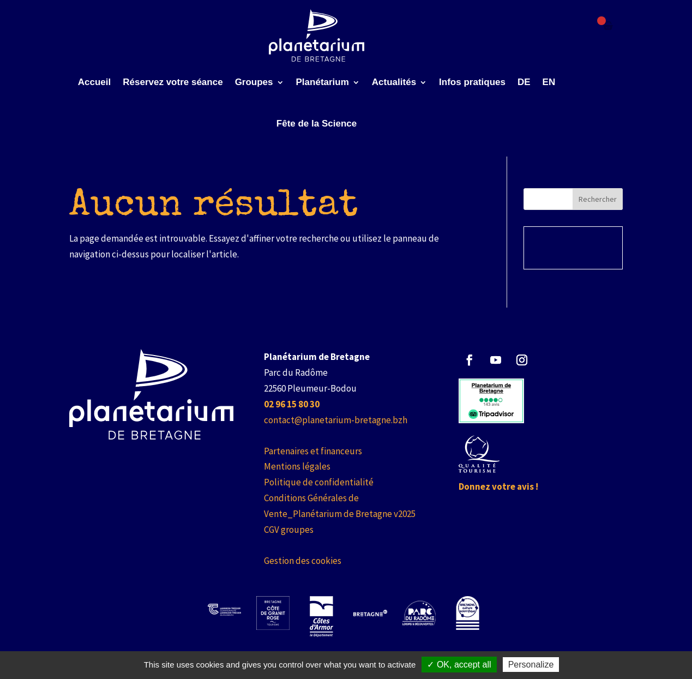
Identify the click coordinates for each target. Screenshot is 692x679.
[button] (469, 360)
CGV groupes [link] (289, 530)
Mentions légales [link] (297, 466)
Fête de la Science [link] (316, 123)
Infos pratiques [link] (472, 82)
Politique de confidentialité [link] (319, 482)
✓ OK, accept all (459, 664)
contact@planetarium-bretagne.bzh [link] (335, 420)
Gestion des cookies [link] (302, 561)
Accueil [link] (94, 82)
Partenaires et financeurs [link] (313, 451)
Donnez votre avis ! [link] (498, 486)
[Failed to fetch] (608, 25)
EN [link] (549, 82)
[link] (316, 35)
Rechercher (598, 199)
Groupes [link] (254, 82)
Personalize (531, 664)
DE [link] (524, 82)
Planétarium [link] (322, 82)
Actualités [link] (394, 82)
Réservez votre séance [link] (172, 82)
